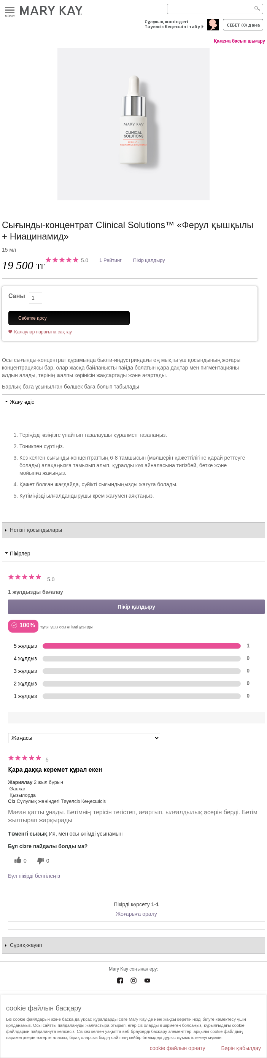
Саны (16, 296)
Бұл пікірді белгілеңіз (34, 876)
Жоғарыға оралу (136, 914)
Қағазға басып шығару (239, 41)
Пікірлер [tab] (20, 553)
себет (243, 25)
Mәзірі (9, 10)
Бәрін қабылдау (241, 1048)
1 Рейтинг (110, 260)
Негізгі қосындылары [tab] (36, 530)
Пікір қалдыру (149, 260)
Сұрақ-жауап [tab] (26, 945)
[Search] (215, 9)
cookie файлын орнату (177, 1048)
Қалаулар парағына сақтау (43, 332)
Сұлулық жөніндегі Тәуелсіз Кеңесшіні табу (172, 24)
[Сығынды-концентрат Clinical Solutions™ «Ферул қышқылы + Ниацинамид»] (133, 124)
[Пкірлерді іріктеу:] (84, 738)
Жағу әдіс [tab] (22, 402)
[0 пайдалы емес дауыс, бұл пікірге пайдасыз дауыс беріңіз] (42, 860)
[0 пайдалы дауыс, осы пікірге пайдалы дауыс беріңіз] (19, 860)
